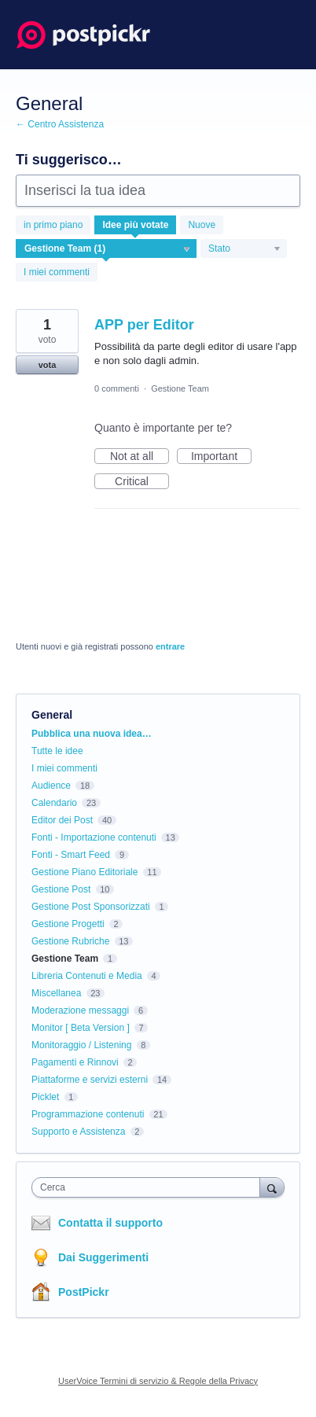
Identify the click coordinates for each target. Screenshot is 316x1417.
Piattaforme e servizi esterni (89, 1079)
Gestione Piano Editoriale (84, 872)
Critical (142, 482)
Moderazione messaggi (80, 1010)
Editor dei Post (62, 820)
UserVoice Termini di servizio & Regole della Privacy (158, 1381)
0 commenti (116, 388)
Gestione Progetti (68, 923)
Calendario (54, 802)
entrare (170, 646)
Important (221, 457)
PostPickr (83, 1292)
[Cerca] (272, 1187)
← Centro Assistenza (60, 124)
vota (48, 365)
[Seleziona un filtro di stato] (244, 249)
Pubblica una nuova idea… (91, 733)
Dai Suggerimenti (103, 1257)
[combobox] (149, 1187)
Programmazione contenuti (87, 1114)
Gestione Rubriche (70, 941)
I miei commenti (57, 272)
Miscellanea (56, 993)
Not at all (139, 457)
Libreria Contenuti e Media (86, 975)
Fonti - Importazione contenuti (93, 837)
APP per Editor (144, 325)
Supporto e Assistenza (78, 1131)
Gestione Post (60, 889)
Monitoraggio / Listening (81, 1045)
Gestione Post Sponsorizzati (90, 906)
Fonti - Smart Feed (70, 854)
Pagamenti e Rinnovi (75, 1062)
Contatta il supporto (110, 1222)
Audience (51, 785)
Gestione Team (180, 388)
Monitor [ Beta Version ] (80, 1027)
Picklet (45, 1096)
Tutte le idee (57, 750)
